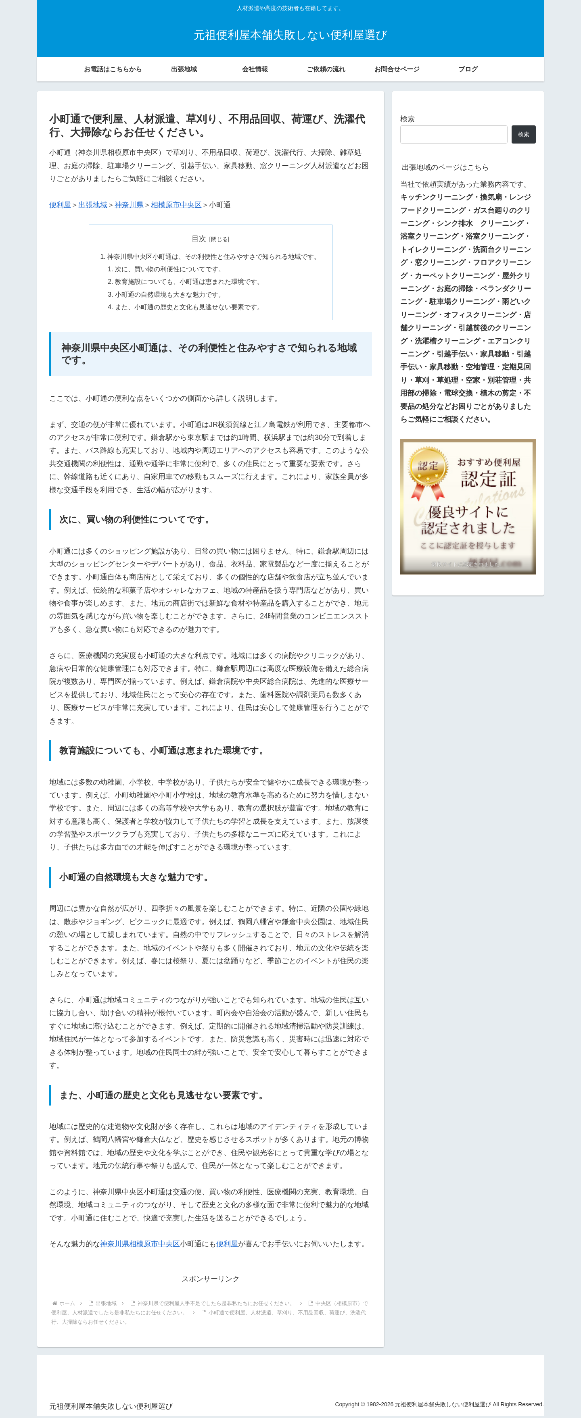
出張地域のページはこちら (445, 167)
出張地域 (92, 205)
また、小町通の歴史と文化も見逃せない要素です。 (189, 308)
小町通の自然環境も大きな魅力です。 (170, 296)
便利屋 (60, 205)
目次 (199, 239)
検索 (407, 119)
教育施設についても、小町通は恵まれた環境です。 (189, 283)
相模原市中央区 (176, 205)
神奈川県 (129, 205)
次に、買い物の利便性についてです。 (170, 269)
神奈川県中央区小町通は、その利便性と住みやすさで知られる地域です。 (213, 256)
